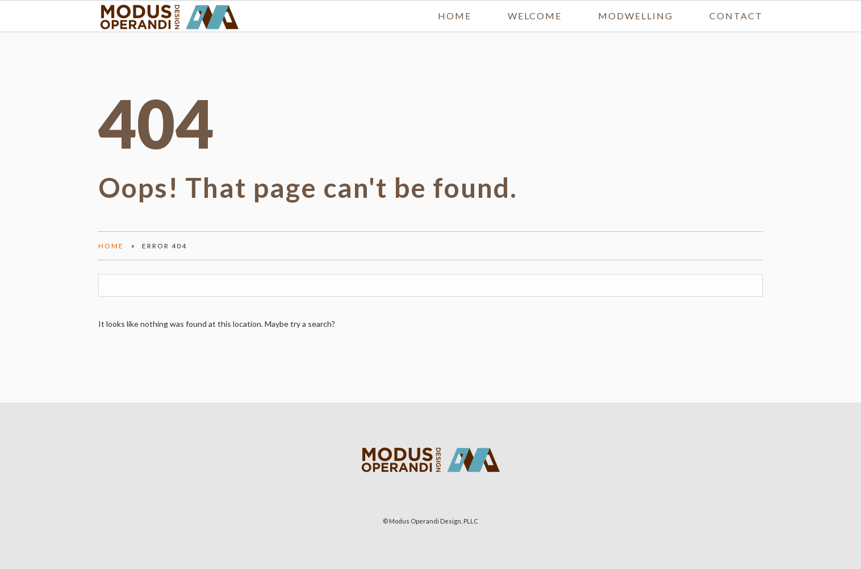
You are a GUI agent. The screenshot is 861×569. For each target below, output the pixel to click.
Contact (736, 4)
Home (454, 4)
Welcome (535, 4)
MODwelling (635, 4)
